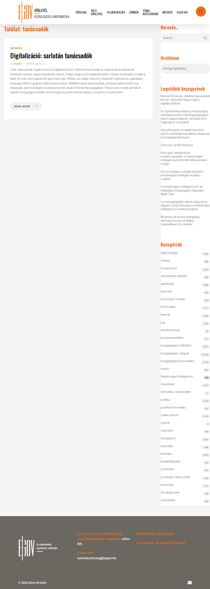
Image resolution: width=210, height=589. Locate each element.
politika (165, 399)
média (165, 368)
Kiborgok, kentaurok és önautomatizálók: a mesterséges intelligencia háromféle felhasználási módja (184, 158)
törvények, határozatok (175, 477)
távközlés (167, 446)
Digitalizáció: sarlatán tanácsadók (51, 55)
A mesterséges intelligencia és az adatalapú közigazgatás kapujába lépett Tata (182, 190)
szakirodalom (170, 415)
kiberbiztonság (170, 330)
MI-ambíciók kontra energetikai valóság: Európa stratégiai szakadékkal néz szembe (180, 220)
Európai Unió (169, 268)
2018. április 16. (36, 64)
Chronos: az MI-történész (177, 145)
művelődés (168, 384)
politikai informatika (173, 407)
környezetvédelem (172, 337)
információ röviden (173, 299)
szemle (165, 422)
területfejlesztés (170, 461)
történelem (167, 469)
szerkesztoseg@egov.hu (96, 558)
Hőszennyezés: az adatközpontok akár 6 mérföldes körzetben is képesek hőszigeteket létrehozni (185, 133)
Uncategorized (170, 492)
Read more (22, 106)
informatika (168, 306)
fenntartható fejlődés (174, 276)
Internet (165, 314)
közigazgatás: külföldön (176, 345)
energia (165, 260)
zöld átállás (168, 500)
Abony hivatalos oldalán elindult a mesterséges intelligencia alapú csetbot (182, 175)
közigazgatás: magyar (175, 353)
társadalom (168, 438)
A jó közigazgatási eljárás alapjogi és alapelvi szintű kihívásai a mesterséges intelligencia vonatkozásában (185, 205)
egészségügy (169, 252)
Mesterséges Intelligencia (185, 377)
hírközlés (166, 291)
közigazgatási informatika (177, 361)
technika (166, 453)
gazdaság (16, 48)
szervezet (167, 430)
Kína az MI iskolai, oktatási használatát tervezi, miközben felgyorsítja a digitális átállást (185, 100)
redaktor (17, 64)
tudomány (167, 484)
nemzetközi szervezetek (176, 391)
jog (163, 322)
